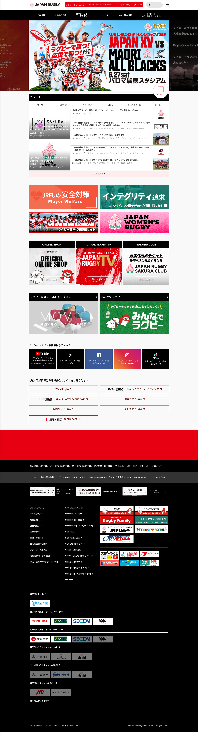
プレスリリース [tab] (134, 105)
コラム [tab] (158, 105)
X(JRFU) (69, 534)
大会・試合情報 (47, 479)
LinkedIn (69, 582)
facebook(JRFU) (72, 516)
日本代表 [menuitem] (41, 15)
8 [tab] (113, 86)
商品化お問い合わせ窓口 (40, 558)
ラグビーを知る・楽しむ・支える (50, 297)
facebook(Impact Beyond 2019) (79, 528)
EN (168, 6)
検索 (149, 5)
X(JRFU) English (72, 540)
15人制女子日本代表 (103, 468)
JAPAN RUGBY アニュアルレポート (150, 479)
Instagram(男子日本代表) (76, 570)
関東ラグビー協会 (133, 400)
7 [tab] (109, 86)
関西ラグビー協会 (62, 410)
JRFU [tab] (110, 105)
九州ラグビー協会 (133, 410)
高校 (141, 468)
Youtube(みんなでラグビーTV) (78, 558)
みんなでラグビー (112, 297)
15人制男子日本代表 (39, 468)
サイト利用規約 (36, 728)
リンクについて (52, 728)
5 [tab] (101, 86)
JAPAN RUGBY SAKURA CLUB (101, 5)
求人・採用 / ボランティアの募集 (44, 564)
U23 (128, 468)
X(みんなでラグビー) (74, 546)
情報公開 (34, 522)
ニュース (34, 479)
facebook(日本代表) (74, 522)
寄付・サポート (36, 540)
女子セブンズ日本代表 (82, 468)
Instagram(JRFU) (73, 564)
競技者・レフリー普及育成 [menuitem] (83, 15)
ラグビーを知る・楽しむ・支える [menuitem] (151, 15)
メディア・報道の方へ (39, 552)
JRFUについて (36, 516)
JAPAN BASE (62, 419)
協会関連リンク (36, 528)
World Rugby (62, 390)
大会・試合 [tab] (87, 105)
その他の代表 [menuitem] (60, 15)
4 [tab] (97, 86)
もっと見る (98, 173)
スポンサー (35, 534)
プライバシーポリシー (70, 728)
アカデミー (157, 468)
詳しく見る (51, 279)
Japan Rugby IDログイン (129, 5)
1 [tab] (84, 86)
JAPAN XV (119, 468)
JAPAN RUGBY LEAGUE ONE (62, 399)
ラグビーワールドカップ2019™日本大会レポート (109, 479)
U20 (135, 468)
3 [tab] (92, 86)
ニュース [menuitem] (105, 15)
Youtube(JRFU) (72, 552)
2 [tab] (88, 86)
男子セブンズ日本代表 (60, 468)
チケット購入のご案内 (75, 5)
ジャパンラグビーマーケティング (133, 389)
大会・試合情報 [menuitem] (125, 15)
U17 (148, 468)
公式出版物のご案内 (38, 546)
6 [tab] (105, 86)
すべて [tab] (40, 105)
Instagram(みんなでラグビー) (78, 576)
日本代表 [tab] (64, 105)
